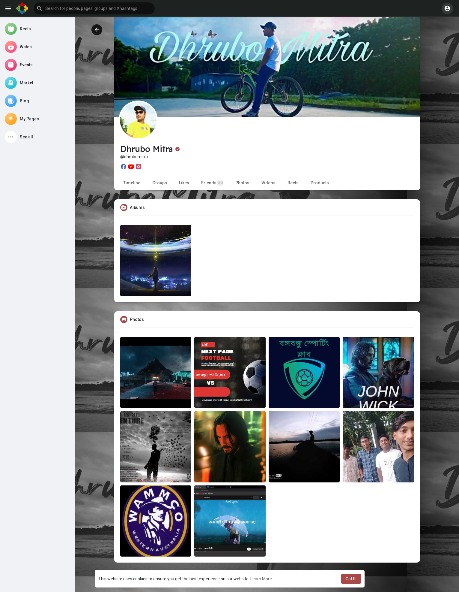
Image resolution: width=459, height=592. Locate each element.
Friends (212, 183)
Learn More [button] (261, 578)
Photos (242, 182)
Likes (184, 182)
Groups (159, 182)
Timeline (131, 182)
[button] (94, 8)
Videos (268, 182)
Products (320, 182)
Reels (293, 182)
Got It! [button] (351, 578)
